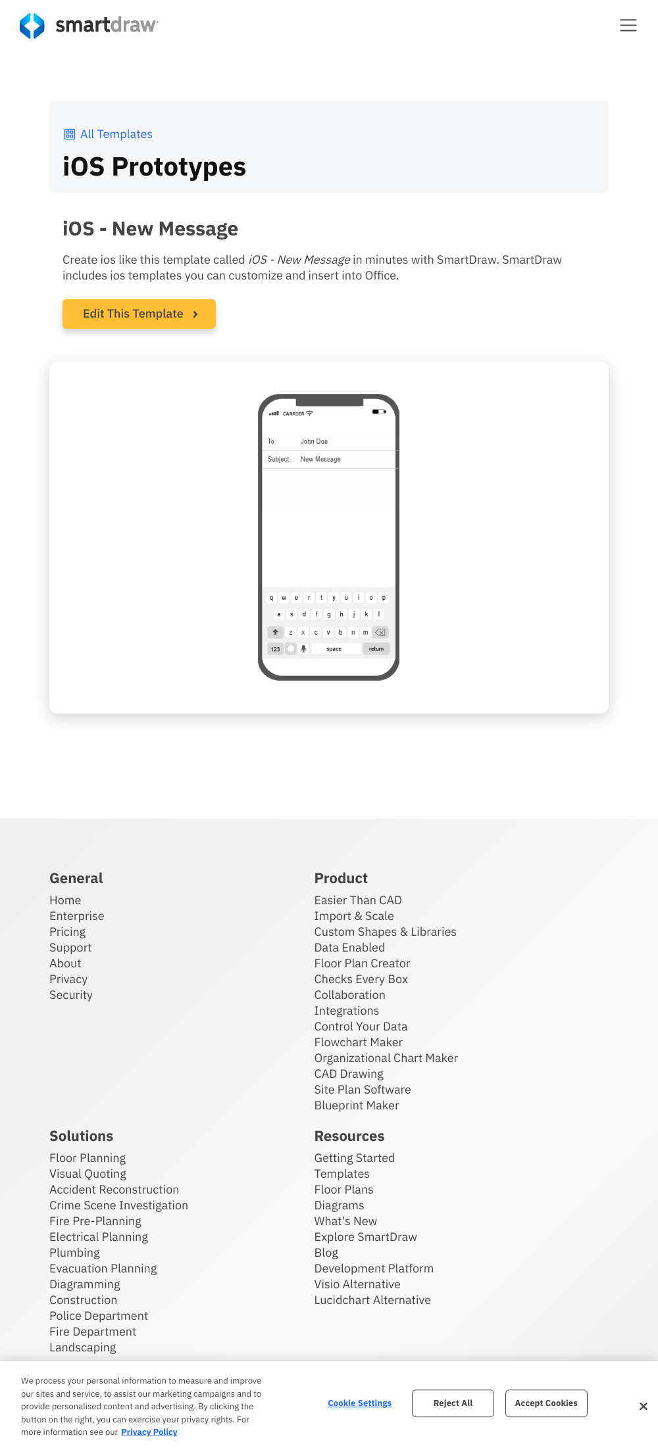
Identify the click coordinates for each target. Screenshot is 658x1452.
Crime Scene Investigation (118, 1205)
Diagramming (84, 1284)
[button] (628, 25)
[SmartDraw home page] (89, 26)
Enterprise (77, 915)
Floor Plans (344, 1189)
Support (70, 947)
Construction (83, 1299)
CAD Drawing (349, 1073)
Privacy (68, 978)
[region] (329, 1406)
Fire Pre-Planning (95, 1220)
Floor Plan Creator (363, 963)
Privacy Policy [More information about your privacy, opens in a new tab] (149, 1432)
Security (71, 994)
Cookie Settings (360, 1403)
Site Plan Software (363, 1089)
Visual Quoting (87, 1173)
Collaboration (350, 994)
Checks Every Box (362, 978)
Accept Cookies (546, 1403)
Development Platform (374, 1268)
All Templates (108, 133)
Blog (326, 1252)
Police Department (98, 1315)
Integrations (347, 1010)
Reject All (453, 1403)
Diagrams (340, 1205)
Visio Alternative (358, 1284)
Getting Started (355, 1157)
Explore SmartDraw (366, 1236)
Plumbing (74, 1252)
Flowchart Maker (359, 1042)
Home (65, 900)
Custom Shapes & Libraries (386, 931)
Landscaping (82, 1347)
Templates (342, 1173)
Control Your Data (361, 1026)
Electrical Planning (98, 1236)
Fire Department (92, 1331)
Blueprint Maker (357, 1105)
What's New (346, 1220)
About (65, 963)
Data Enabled (350, 947)
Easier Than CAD (359, 900)
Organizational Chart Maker (387, 1057)
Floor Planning (87, 1157)
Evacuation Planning (103, 1268)
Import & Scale (354, 915)
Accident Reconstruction (114, 1189)
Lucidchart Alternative (373, 1299)
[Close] (643, 1406)
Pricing (67, 931)
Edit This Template (133, 313)
